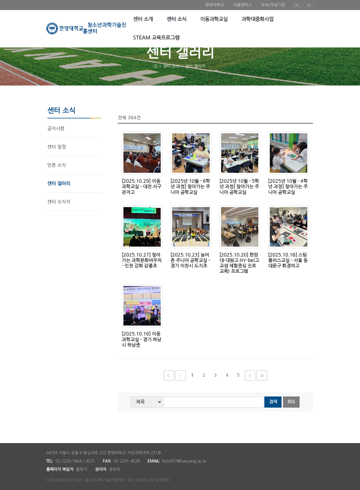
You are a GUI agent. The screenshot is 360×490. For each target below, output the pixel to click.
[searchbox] (213, 402)
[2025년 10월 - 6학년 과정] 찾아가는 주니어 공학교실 (190, 186)
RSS (291, 402)
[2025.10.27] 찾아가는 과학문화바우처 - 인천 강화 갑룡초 (142, 260)
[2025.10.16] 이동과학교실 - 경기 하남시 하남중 (141, 339)
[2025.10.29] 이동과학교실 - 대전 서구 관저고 (141, 186)
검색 (273, 402)
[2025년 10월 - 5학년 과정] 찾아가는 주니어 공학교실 (239, 186)
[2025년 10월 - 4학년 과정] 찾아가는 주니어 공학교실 (288, 186)
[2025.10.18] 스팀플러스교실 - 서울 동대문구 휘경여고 (288, 260)
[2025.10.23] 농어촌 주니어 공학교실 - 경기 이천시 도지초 (190, 260)
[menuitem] (215, 5)
